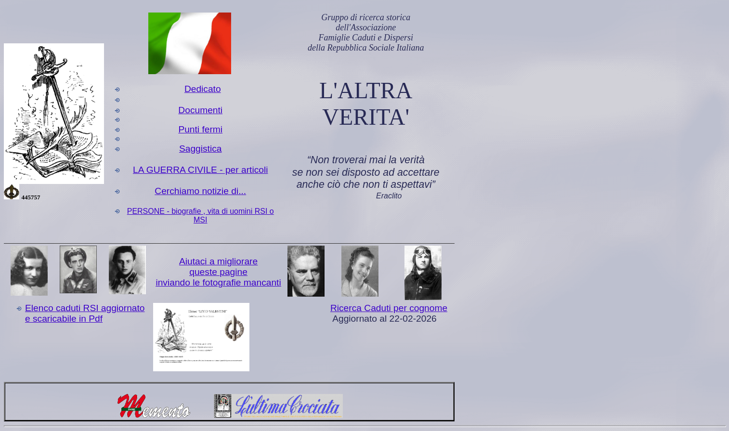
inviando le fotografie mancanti (218, 282)
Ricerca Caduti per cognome (388, 308)
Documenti (200, 110)
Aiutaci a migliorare (218, 261)
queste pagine (218, 272)
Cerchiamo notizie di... (200, 191)
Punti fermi (200, 129)
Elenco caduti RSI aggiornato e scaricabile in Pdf (85, 313)
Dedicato (202, 89)
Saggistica (200, 149)
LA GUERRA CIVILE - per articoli (200, 170)
